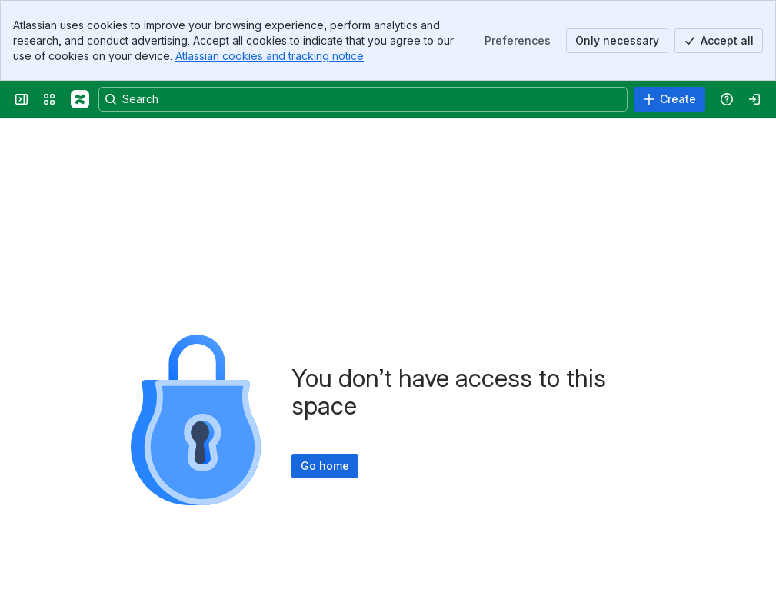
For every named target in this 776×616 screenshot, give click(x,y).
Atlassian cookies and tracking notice (269, 55)
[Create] (669, 99)
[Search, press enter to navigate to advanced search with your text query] (363, 99)
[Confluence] (80, 99)
